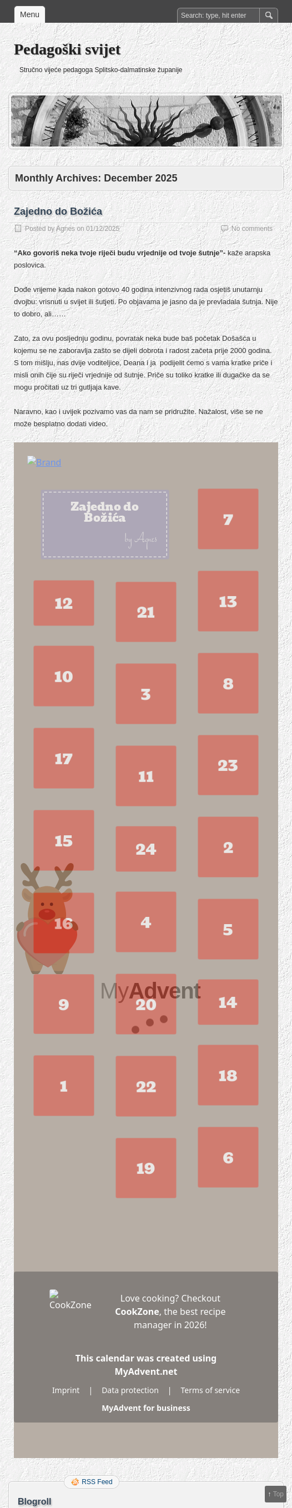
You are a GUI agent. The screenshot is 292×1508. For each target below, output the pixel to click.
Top (278, 1494)
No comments (252, 229)
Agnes (65, 229)
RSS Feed (97, 1482)
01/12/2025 (102, 229)
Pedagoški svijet (67, 49)
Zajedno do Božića (58, 211)
